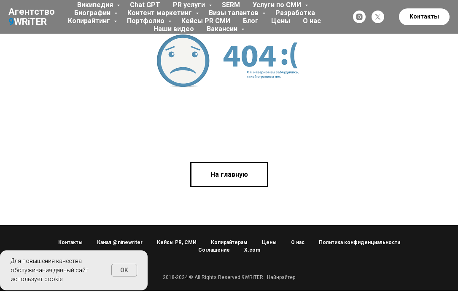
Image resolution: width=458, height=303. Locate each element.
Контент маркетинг (160, 13)
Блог (251, 21)
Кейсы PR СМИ (205, 21)
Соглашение (214, 250)
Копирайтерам (229, 242)
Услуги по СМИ (278, 5)
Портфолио (146, 21)
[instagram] (359, 17)
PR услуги (190, 5)
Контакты (70, 242)
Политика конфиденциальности (359, 242)
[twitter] (378, 17)
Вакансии (223, 29)
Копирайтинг (90, 21)
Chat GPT (145, 5)
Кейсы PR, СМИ (177, 242)
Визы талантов (234, 13)
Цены (280, 21)
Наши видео (174, 29)
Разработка (295, 13)
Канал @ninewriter (120, 242)
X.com (252, 250)
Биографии (93, 13)
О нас (312, 21)
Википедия (96, 5)
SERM (231, 5)
